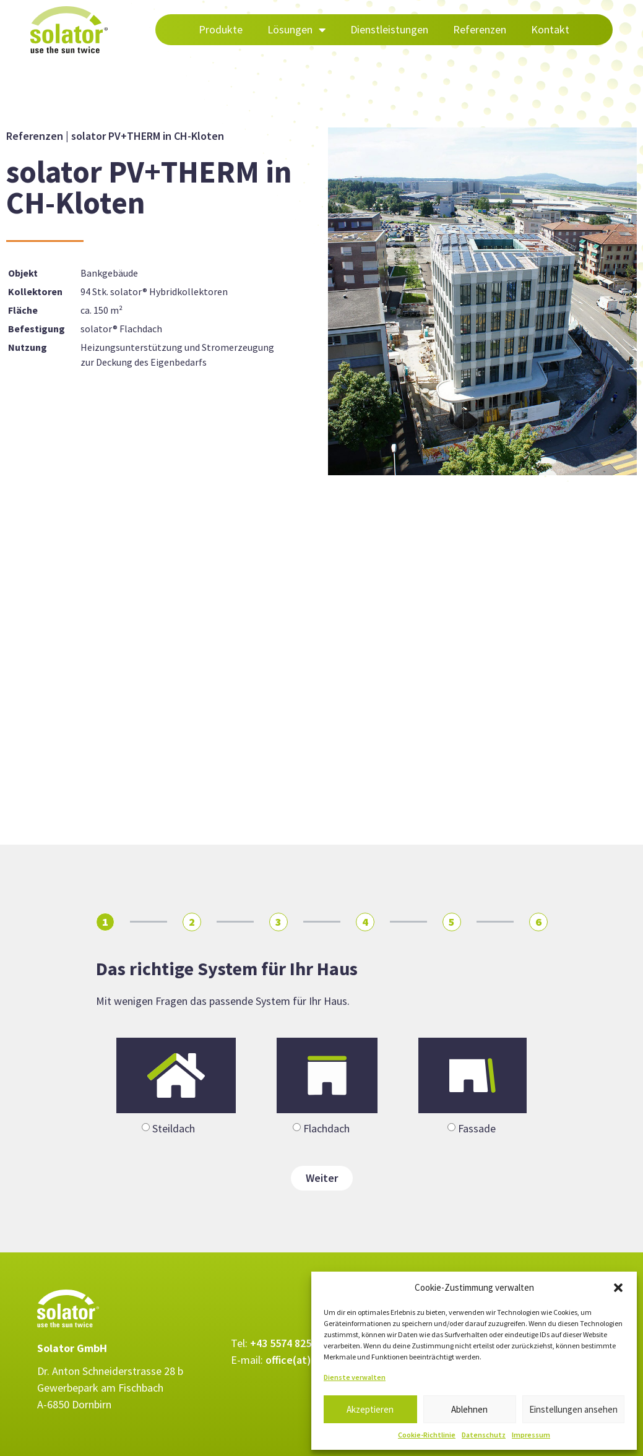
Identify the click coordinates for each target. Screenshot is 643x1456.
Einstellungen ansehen (573, 1409)
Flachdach (326, 1128)
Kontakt (550, 29)
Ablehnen (469, 1409)
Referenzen (479, 29)
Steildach (173, 1128)
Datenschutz (484, 1434)
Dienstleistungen (389, 29)
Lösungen (296, 29)
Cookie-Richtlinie (426, 1434)
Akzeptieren (370, 1409)
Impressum (531, 1434)
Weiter (322, 1178)
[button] (618, 1288)
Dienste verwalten (355, 1377)
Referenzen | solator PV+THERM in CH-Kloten (115, 136)
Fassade (477, 1128)
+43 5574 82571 (286, 1343)
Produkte (221, 29)
